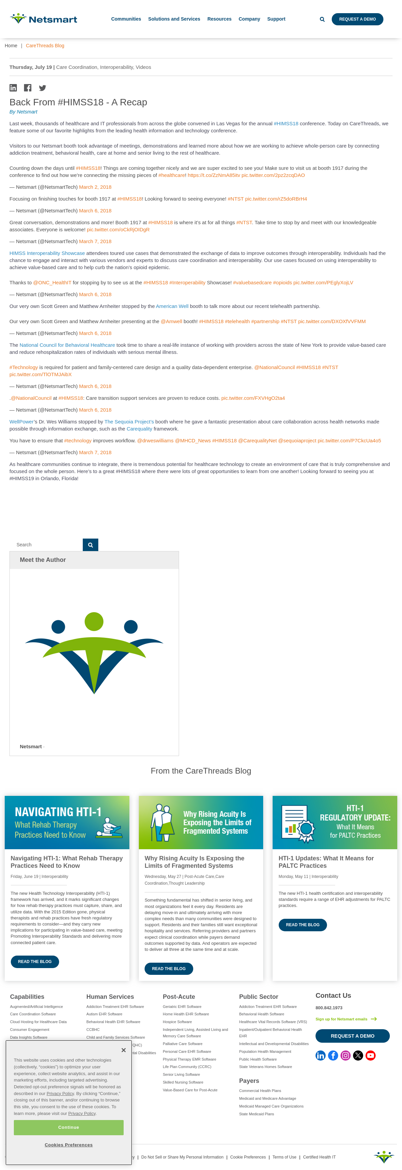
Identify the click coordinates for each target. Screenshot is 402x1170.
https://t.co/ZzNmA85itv (214, 175)
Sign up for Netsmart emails (342, 1019)
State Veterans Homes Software (265, 1067)
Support (276, 19)
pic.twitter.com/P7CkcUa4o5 (349, 440)
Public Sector (258, 996)
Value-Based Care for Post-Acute (190, 1090)
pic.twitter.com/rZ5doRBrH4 (276, 199)
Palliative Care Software (182, 1044)
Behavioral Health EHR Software (113, 1022)
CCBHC (93, 1030)
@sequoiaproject (297, 440)
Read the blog (35, 961)
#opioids (282, 282)
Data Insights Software (29, 1037)
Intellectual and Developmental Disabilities (274, 1044)
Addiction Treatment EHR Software (115, 1007)
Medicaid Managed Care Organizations (271, 1106)
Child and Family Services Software (115, 1037)
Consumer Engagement (29, 1030)
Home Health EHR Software (186, 1014)
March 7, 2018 (95, 241)
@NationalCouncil (274, 367)
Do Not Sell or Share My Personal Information (182, 1157)
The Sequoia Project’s (129, 421)
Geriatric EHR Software (182, 1007)
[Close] (123, 1050)
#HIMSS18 (286, 123)
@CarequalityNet (257, 440)
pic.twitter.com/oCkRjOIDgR (118, 229)
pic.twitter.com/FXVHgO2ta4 (253, 398)
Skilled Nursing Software (183, 1082)
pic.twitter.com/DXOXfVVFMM (332, 321)
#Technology (23, 367)
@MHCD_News (193, 440)
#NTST (236, 199)
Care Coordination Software (33, 1014)
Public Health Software (258, 1059)
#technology (78, 440)
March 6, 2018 (95, 210)
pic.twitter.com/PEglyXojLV (323, 282)
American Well (172, 306)
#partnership (265, 321)
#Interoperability (188, 282)
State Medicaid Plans (256, 1114)
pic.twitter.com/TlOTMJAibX (40, 374)
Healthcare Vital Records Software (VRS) (273, 1022)
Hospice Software (177, 1022)
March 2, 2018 (95, 187)
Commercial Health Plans (260, 1091)
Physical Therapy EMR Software (189, 1059)
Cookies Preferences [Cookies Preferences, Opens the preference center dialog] (69, 1144)
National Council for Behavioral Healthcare (67, 345)
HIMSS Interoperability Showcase (47, 253)
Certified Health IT (319, 1157)
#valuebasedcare (252, 282)
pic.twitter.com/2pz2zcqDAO (273, 175)
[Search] (46, 545)
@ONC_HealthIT (52, 282)
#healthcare (171, 175)
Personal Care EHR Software (187, 1051)
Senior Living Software (181, 1074)
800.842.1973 (329, 1007)
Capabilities (27, 996)
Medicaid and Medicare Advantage (267, 1098)
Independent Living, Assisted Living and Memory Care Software (195, 1033)
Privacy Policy (60, 1093)
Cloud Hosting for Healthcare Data (38, 1022)
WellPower (21, 421)
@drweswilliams (155, 440)
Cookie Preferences (248, 1157)
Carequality (139, 429)
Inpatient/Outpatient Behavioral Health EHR (270, 1033)
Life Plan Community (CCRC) (187, 1067)
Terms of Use (285, 1157)
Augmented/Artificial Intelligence (36, 1007)
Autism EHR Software (104, 1014)
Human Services (110, 996)
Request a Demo (357, 19)
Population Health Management (265, 1051)
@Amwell (171, 321)
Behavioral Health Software (261, 1014)
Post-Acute (179, 996)
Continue (68, 1127)
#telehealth (237, 321)
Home (11, 45)
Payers (249, 1080)
